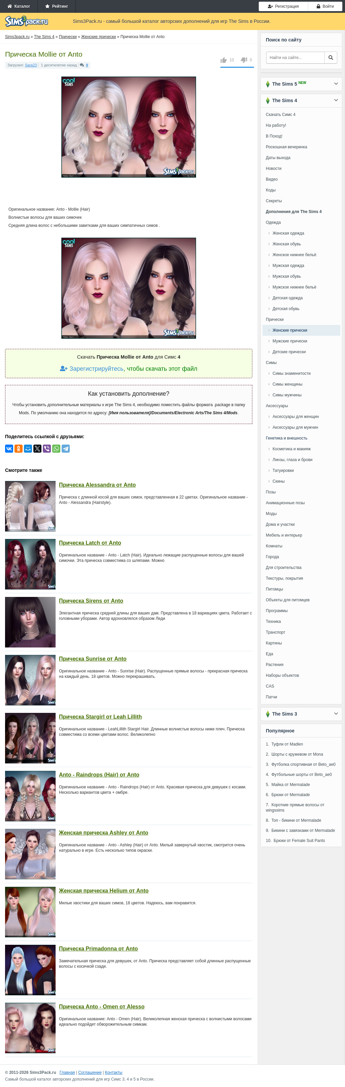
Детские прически (289, 352)
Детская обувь (286, 308)
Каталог (18, 6)
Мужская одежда (288, 265)
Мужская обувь (287, 276)
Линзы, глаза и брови (293, 459)
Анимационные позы (285, 503)
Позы (271, 492)
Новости (273, 168)
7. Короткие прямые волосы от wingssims (295, 808)
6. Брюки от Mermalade (288, 794)
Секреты (274, 201)
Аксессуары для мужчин (295, 427)
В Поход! (274, 136)
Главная (67, 1072)
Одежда (273, 222)
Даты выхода (278, 157)
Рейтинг (56, 6)
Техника (273, 621)
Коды (271, 190)
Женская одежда (288, 233)
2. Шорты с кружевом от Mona (294, 754)
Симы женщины (288, 384)
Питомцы (274, 589)
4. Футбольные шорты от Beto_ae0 (299, 774)
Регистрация (283, 6)
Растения (274, 664)
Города (272, 556)
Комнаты (274, 546)
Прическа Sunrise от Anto (93, 659)
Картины (274, 643)
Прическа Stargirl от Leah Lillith (100, 717)
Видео (272, 179)
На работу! (276, 125)
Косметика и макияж (292, 449)
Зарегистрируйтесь (91, 368)
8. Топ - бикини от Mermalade (293, 820)
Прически (275, 319)
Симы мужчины (287, 395)
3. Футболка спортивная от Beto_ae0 (301, 764)
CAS (270, 686)
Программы (277, 610)
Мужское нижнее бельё (294, 287)
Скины (279, 481)
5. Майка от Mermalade (288, 784)
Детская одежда (288, 298)
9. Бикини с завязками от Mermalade (300, 830)
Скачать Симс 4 (280, 114)
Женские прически (290, 330)
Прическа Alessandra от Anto (97, 485)
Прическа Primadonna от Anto (98, 949)
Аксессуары (277, 405)
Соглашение (89, 1072)
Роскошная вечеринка (286, 147)
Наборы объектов (282, 675)
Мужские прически (290, 341)
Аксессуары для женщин (296, 416)
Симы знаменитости (292, 373)
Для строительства (284, 567)
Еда (269, 654)
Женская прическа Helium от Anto (104, 891)
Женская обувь (287, 244)
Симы (271, 362)
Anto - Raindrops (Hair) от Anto (99, 775)
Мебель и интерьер (284, 535)
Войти (325, 6)
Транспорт (275, 632)
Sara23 (31, 65)
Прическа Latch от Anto (90, 543)
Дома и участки (280, 524)
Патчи (271, 697)
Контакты (113, 1072)
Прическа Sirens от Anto (91, 601)
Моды (271, 513)
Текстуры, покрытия (284, 578)
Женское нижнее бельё (294, 254)
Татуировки (283, 470)
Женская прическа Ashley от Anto (103, 833)
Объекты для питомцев (288, 600)
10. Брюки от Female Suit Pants (295, 840)
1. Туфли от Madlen (284, 744)
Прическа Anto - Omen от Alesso (102, 1006)
